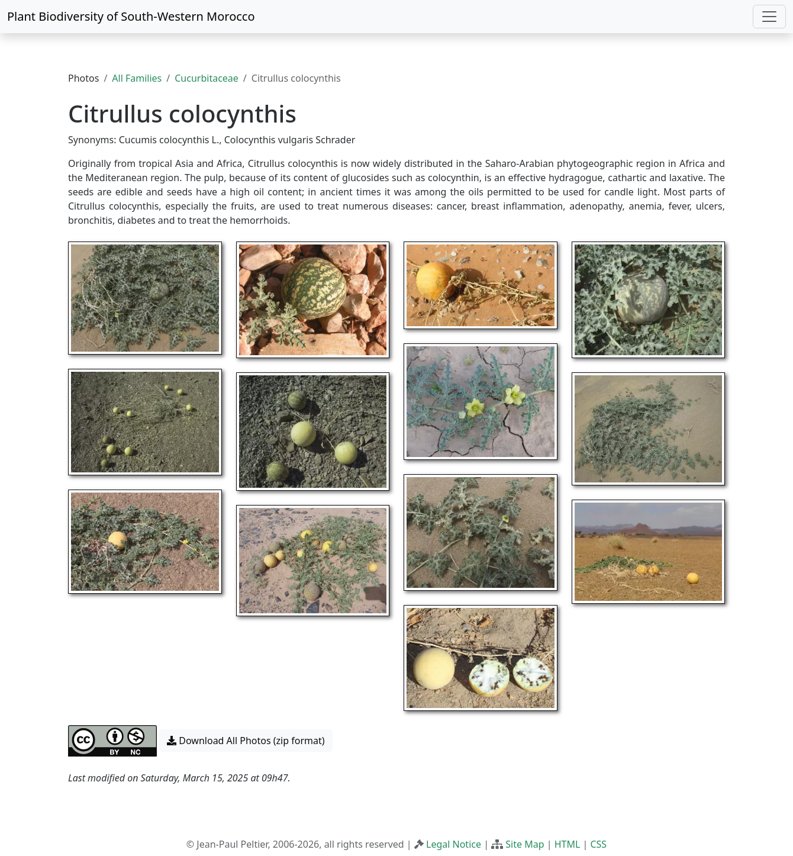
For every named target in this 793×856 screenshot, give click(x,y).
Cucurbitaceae (206, 78)
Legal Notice (453, 844)
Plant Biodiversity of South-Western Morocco (131, 16)
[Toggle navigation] (769, 16)
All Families (137, 78)
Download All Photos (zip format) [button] (245, 740)
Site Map (524, 844)
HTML (568, 844)
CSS (598, 844)
